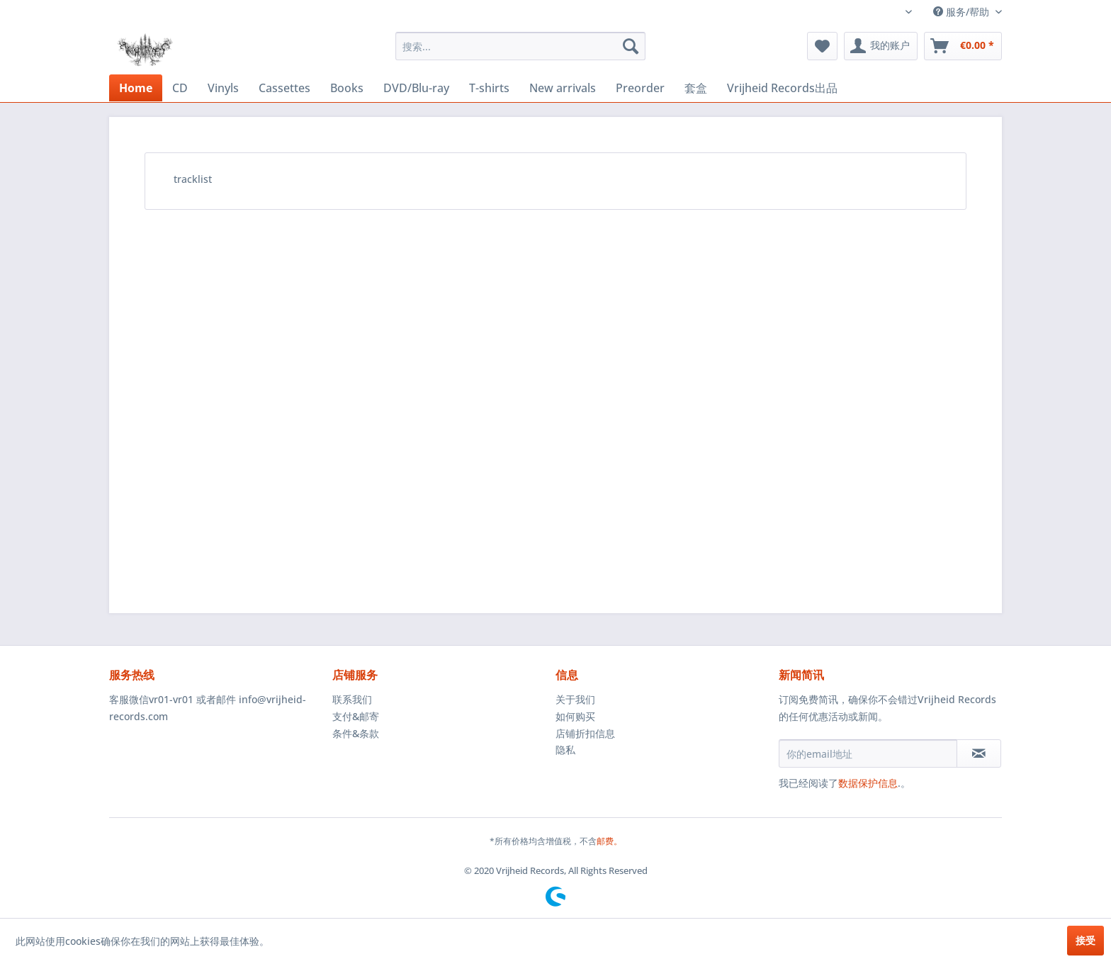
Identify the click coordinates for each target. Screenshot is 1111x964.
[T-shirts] (489, 87)
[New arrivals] (562, 87)
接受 (1085, 940)
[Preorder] (640, 87)
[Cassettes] (284, 87)
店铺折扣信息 (585, 733)
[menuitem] (520, 46)
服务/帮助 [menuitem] (962, 11)
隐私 (565, 749)
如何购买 (575, 716)
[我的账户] (881, 46)
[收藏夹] (822, 46)
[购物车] (963, 46)
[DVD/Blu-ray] (416, 87)
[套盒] (696, 88)
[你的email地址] (868, 753)
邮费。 (609, 841)
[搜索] (630, 46)
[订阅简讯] (979, 753)
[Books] (346, 87)
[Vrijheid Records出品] (782, 88)
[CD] (180, 87)
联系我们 (352, 699)
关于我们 (575, 699)
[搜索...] (520, 46)
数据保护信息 (868, 783)
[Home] (135, 87)
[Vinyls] (223, 87)
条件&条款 (355, 733)
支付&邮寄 (355, 716)
